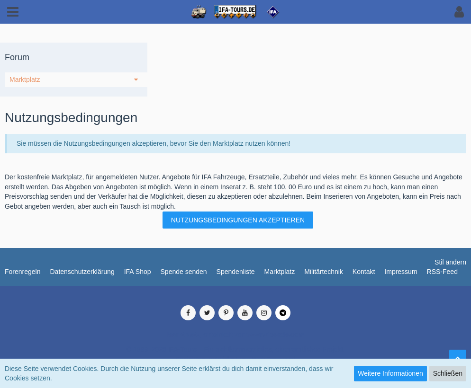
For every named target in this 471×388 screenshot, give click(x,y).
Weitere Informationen (390, 373)
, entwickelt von (235, 334)
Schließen (447, 373)
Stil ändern (450, 262)
